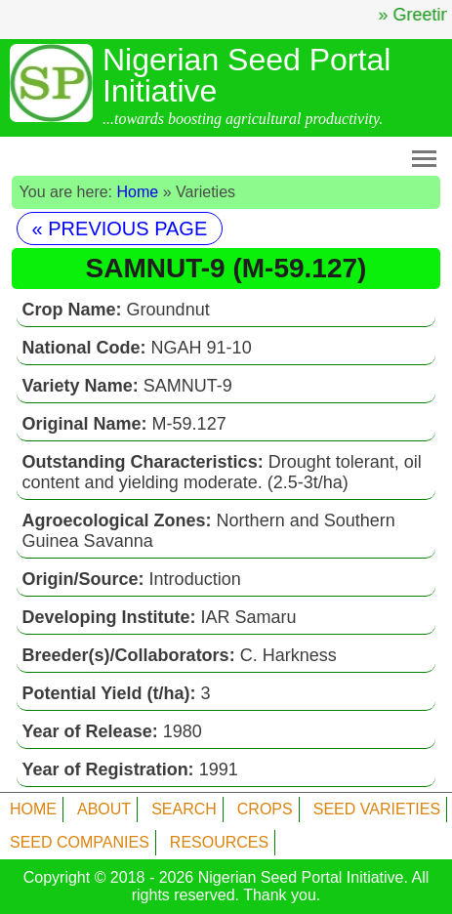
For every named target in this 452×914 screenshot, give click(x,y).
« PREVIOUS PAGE (120, 228)
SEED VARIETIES (376, 809)
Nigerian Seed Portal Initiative (301, 877)
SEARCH (184, 809)
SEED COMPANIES (79, 842)
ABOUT (104, 809)
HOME (33, 809)
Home (138, 192)
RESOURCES (219, 842)
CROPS (265, 809)
